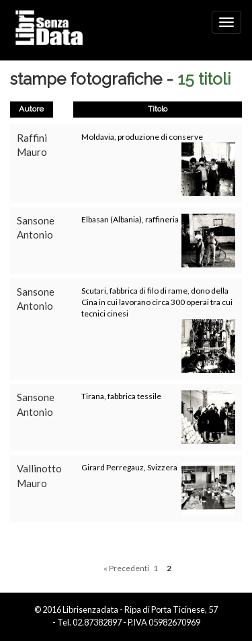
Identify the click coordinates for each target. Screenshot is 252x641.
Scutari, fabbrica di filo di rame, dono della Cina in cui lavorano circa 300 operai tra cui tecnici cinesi (157, 302)
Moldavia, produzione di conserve (142, 137)
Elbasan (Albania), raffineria (130, 219)
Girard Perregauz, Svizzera (129, 467)
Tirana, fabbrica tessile (121, 396)
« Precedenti (126, 568)
